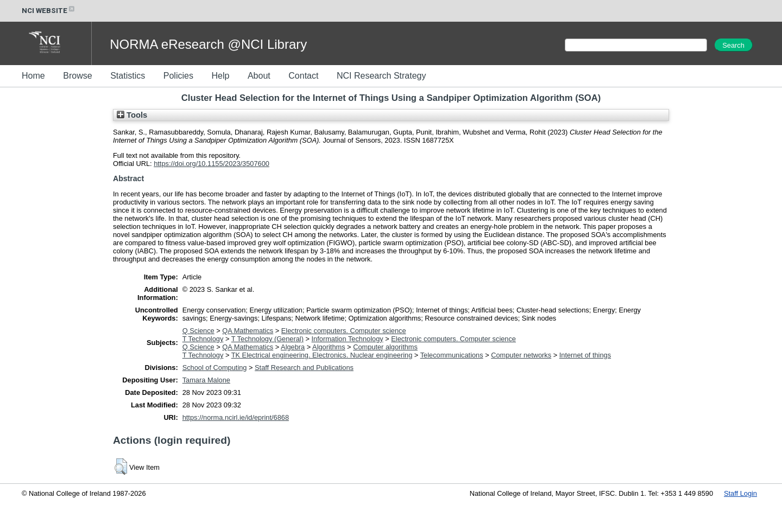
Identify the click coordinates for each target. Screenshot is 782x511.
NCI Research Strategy (381, 75)
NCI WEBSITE (49, 11)
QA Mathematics (247, 331)
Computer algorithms (385, 347)
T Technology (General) (267, 339)
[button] (121, 466)
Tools (132, 115)
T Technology (203, 339)
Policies (178, 75)
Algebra (293, 347)
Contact (303, 75)
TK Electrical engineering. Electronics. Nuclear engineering (322, 355)
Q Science (198, 331)
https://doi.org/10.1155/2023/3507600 (211, 163)
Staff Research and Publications (304, 367)
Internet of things (585, 355)
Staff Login (740, 493)
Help (220, 75)
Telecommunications (451, 355)
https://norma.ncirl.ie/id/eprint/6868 (235, 417)
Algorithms (328, 347)
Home (33, 75)
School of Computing (214, 367)
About (259, 75)
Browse (77, 75)
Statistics (127, 75)
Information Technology (347, 339)
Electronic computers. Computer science (343, 331)
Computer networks (521, 355)
